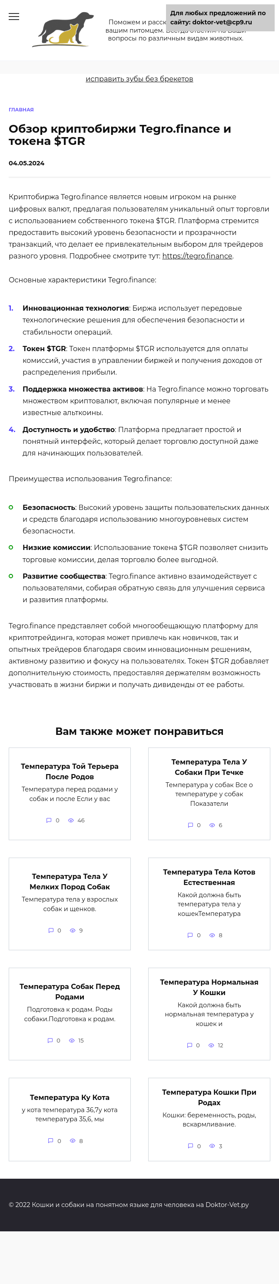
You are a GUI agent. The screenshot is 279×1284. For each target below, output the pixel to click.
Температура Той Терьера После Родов (70, 771)
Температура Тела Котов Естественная (209, 877)
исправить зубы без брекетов (139, 79)
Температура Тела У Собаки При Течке (209, 767)
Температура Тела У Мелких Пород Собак (70, 881)
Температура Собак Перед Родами (70, 991)
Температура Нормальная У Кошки (209, 987)
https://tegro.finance (197, 256)
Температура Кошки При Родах (209, 1097)
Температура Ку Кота (70, 1097)
